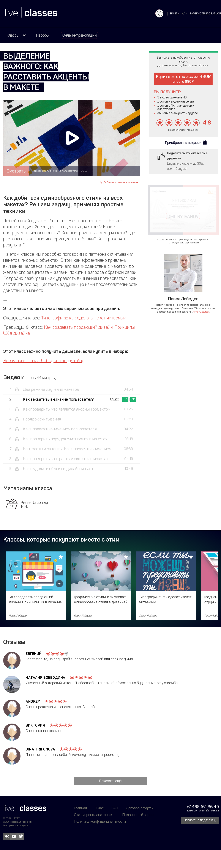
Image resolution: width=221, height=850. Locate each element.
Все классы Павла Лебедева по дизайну (43, 360)
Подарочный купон (137, 815)
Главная (80, 808)
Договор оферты (139, 808)
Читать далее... (201, 311)
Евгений (34, 654)
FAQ (115, 808)
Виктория (35, 725)
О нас (99, 808)
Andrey (33, 701)
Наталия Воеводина (45, 678)
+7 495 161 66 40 (202, 806)
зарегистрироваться (205, 13)
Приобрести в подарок (183, 143)
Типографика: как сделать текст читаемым (83, 318)
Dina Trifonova (40, 749)
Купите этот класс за (183, 79)
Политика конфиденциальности (100, 821)
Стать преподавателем (93, 815)
